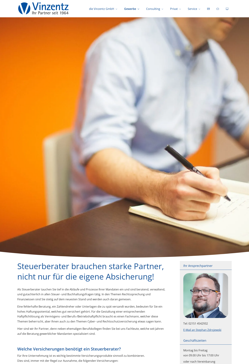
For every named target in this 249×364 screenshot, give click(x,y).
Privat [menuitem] (174, 9)
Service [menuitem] (192, 9)
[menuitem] (208, 9)
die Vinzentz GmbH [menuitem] (101, 9)
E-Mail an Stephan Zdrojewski (202, 330)
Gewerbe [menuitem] (130, 9)
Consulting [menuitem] (153, 9)
